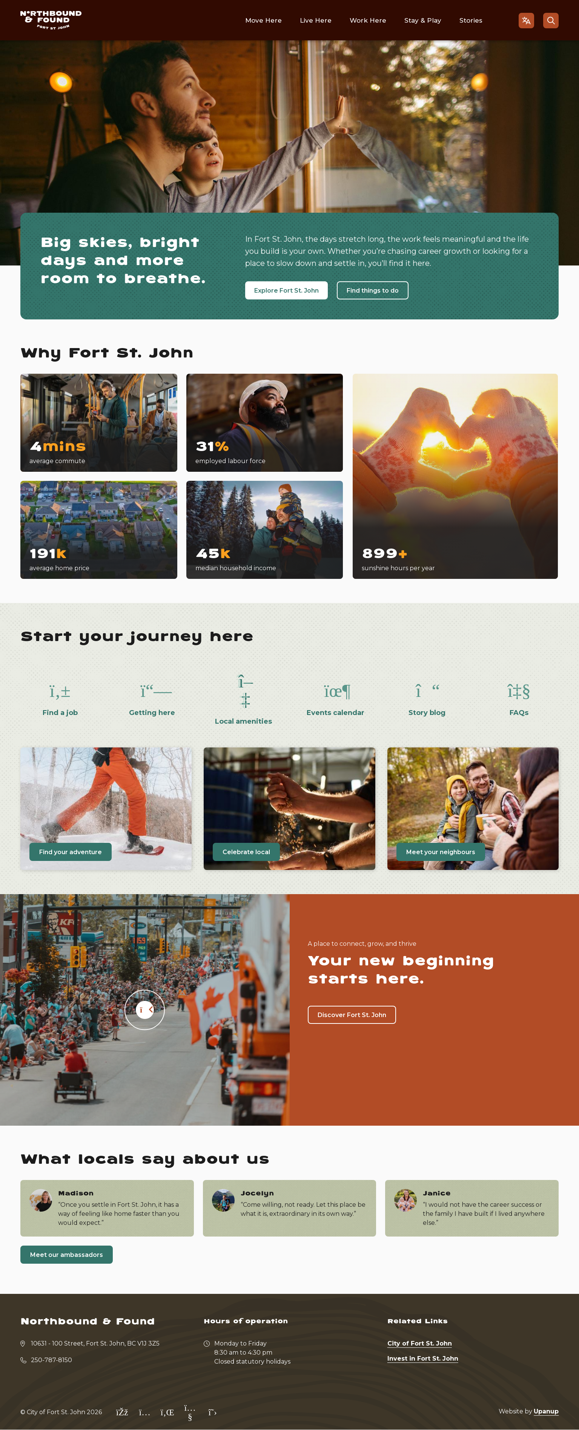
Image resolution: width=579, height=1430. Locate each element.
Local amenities (243, 721)
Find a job (60, 713)
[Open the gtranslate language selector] (526, 20)
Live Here (316, 20)
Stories (470, 20)
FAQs (519, 713)
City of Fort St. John (419, 1343)
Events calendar (335, 713)
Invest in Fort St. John (422, 1358)
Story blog (427, 713)
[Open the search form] (551, 20)
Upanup (546, 1411)
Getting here (152, 713)
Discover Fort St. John (352, 1015)
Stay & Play (422, 20)
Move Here (263, 20)
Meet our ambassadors (66, 1254)
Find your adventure (70, 852)
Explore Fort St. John (286, 290)
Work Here (368, 20)
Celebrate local (246, 852)
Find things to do (373, 290)
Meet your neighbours (440, 852)
